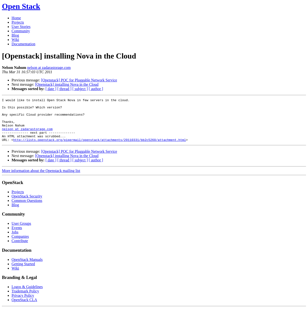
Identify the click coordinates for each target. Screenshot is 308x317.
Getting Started (23, 273)
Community (21, 31)
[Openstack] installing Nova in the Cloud (67, 84)
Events (17, 236)
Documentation (23, 44)
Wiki (15, 40)
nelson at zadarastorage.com (49, 68)
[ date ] (50, 89)
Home (16, 18)
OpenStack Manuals (27, 268)
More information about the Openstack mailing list (41, 179)
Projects (18, 22)
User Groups (21, 232)
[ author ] (96, 89)
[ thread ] (64, 89)
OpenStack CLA (24, 308)
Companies (20, 245)
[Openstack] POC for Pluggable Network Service (79, 80)
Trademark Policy (25, 300)
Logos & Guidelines (27, 295)
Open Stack (21, 6)
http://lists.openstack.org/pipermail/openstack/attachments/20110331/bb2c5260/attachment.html (99, 148)
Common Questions (27, 209)
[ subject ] (80, 89)
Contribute (20, 249)
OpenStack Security (27, 205)
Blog (15, 35)
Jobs (15, 241)
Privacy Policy (23, 304)
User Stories (21, 27)
